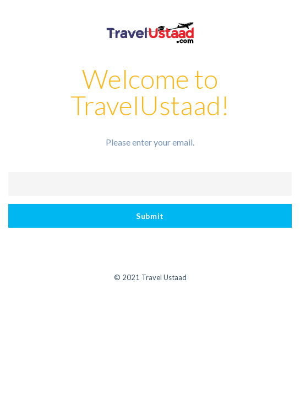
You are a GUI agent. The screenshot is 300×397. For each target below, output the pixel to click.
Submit (149, 216)
